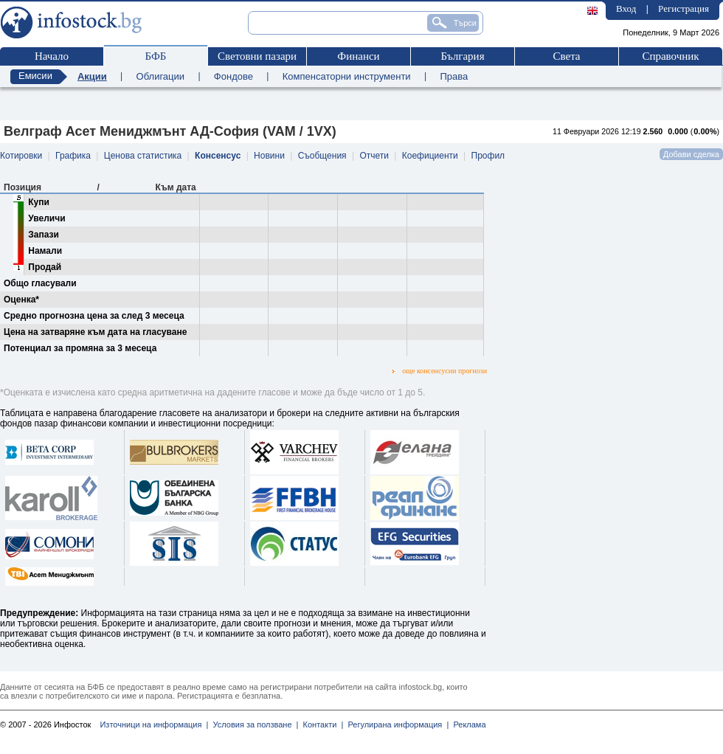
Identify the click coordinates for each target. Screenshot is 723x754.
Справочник (670, 56)
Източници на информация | (154, 724)
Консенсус (218, 156)
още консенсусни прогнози (439, 371)
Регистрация (683, 8)
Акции (92, 76)
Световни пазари (257, 56)
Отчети (374, 156)
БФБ (156, 56)
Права (454, 76)
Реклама (467, 724)
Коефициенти (430, 156)
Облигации (160, 76)
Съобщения (322, 156)
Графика (73, 156)
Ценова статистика (142, 156)
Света (566, 56)
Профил (488, 156)
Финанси (358, 56)
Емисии (35, 75)
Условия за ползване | (253, 724)
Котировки (21, 156)
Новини (269, 156)
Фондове (233, 76)
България (462, 56)
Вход (626, 8)
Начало (52, 56)
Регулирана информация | (396, 724)
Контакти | (320, 724)
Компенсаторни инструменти (347, 76)
